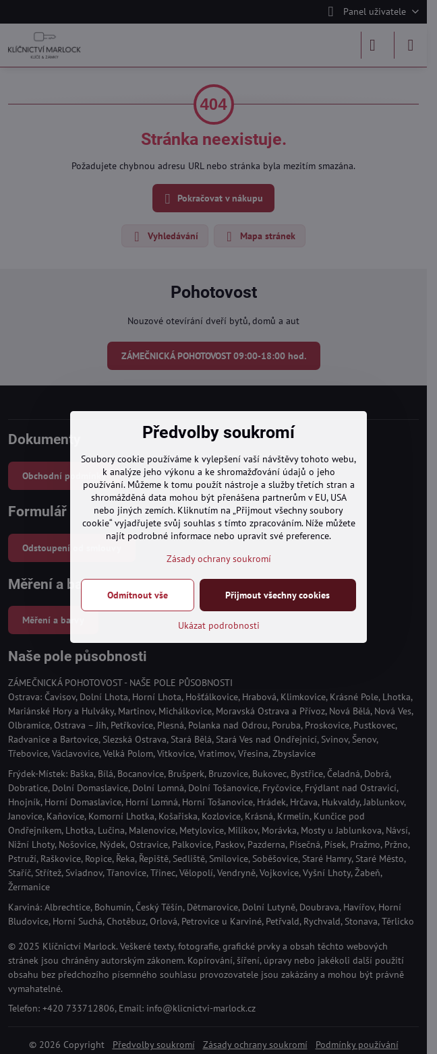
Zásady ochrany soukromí (219, 559)
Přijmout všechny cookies (277, 595)
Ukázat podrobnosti (219, 625)
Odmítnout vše (137, 595)
